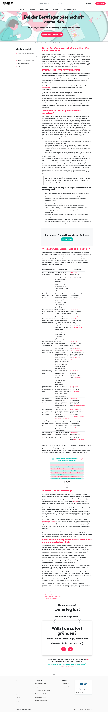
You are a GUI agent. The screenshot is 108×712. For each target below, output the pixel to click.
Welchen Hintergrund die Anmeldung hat (27, 57)
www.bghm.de (74, 309)
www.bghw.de (74, 386)
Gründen (33, 9)
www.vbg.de (73, 398)
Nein (70, 649)
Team (17, 694)
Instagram (65, 683)
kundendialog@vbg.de (79, 405)
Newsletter (65, 687)
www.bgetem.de (74, 318)
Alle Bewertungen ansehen (67, 666)
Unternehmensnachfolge (49, 521)
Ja (63, 649)
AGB (74, 709)
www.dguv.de (73, 272)
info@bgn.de (76, 348)
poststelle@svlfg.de (78, 439)
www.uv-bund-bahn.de (76, 350)
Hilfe (17, 687)
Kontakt (18, 684)
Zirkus (67, 347)
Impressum (80, 709)
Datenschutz (88, 709)
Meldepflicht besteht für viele (25, 53)
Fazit (18, 66)
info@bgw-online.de (78, 427)
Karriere (18, 697)
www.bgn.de (73, 341)
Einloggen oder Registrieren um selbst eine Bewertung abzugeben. (67, 664)
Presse (17, 701)
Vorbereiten (22, 9)
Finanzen (56, 9)
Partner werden (20, 691)
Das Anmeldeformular (23, 63)
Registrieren (100, 3)
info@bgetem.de (77, 327)
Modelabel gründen (40, 697)
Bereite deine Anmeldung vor (52, 34)
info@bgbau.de (77, 377)
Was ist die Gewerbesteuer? (52, 596)
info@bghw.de (77, 391)
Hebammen (58, 420)
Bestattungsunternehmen (62, 418)
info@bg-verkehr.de (78, 416)
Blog (17, 680)
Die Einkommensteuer (51, 598)
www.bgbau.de (74, 370)
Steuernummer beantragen (42, 690)
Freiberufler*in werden (51, 595)
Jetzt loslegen (67, 239)
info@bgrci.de (77, 299)
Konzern (75, 501)
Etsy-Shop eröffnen (40, 687)
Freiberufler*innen (47, 84)
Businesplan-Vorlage (40, 683)
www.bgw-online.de (75, 420)
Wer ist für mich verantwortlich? (26, 60)
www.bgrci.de (74, 292)
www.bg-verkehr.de (75, 409)
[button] (89, 4)
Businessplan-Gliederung (42, 693)
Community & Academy (71, 9)
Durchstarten (44, 9)
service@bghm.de (77, 316)
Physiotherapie (46, 87)
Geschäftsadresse (47, 498)
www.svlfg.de (74, 432)
